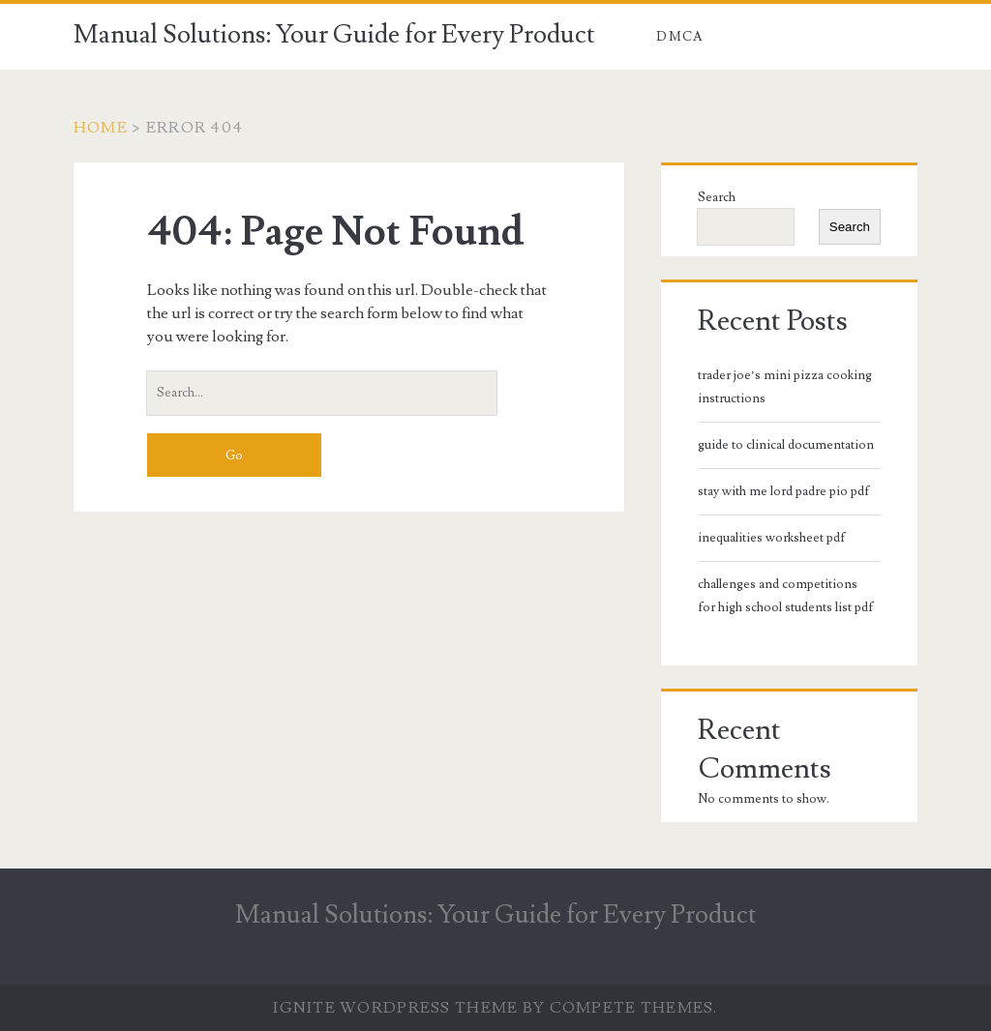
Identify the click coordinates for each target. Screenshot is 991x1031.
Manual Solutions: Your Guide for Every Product (334, 34)
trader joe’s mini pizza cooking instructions (785, 387)
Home (101, 127)
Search (717, 197)
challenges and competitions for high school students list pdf (786, 595)
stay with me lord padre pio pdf (784, 491)
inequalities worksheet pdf (772, 537)
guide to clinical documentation (786, 445)
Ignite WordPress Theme (395, 1007)
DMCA (679, 36)
